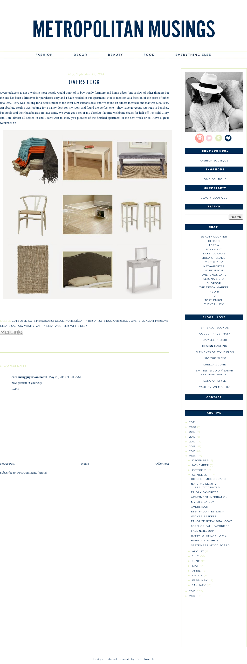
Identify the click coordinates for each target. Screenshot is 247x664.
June (196, 561)
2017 (193, 441)
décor (59, 320)
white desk (78, 326)
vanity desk (44, 326)
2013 (192, 591)
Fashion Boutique (214, 160)
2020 (193, 427)
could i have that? (214, 333)
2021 (193, 422)
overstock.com (142, 320)
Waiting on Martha (214, 386)
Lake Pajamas (214, 253)
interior (91, 320)
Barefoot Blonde (215, 327)
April (197, 570)
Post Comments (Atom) (32, 472)
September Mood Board (210, 545)
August (198, 551)
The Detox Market (213, 287)
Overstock (199, 506)
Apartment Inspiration (209, 497)
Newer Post (7, 463)
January (199, 585)
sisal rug (16, 326)
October (199, 470)
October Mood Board (208, 479)
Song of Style (214, 380)
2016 (193, 446)
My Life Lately (202, 501)
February (200, 580)
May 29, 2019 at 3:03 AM (64, 377)
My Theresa (214, 262)
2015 (192, 451)
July (196, 556)
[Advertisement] (214, 620)
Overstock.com (9, 92)
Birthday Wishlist (205, 540)
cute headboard (41, 320)
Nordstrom (214, 270)
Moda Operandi (213, 257)
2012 (193, 596)
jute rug (105, 320)
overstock (121, 320)
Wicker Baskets (203, 516)
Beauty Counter (214, 236)
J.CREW (214, 245)
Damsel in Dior (215, 340)
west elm (62, 326)
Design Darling (214, 346)
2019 (193, 431)
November (201, 465)
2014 (193, 456)
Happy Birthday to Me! (209, 535)
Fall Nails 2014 (203, 530)
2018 (193, 436)
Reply (15, 388)
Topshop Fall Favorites (210, 526)
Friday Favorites (204, 492)
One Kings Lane (214, 274)
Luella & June (214, 364)
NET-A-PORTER (214, 266)
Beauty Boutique (214, 197)
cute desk (19, 320)
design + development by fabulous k (123, 659)
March (198, 575)
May (196, 565)
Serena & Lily (214, 278)
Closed (214, 241)
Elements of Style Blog (214, 352)
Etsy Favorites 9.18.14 (208, 511)
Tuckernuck (214, 304)
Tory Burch (214, 300)
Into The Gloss (214, 358)
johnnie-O (214, 249)
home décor (74, 320)
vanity (29, 326)
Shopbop (214, 283)
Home (85, 463)
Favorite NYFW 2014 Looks (212, 521)
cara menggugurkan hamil (29, 377)
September (201, 474)
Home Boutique (214, 179)
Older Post (162, 463)
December (201, 460)
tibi (214, 295)
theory (214, 291)
